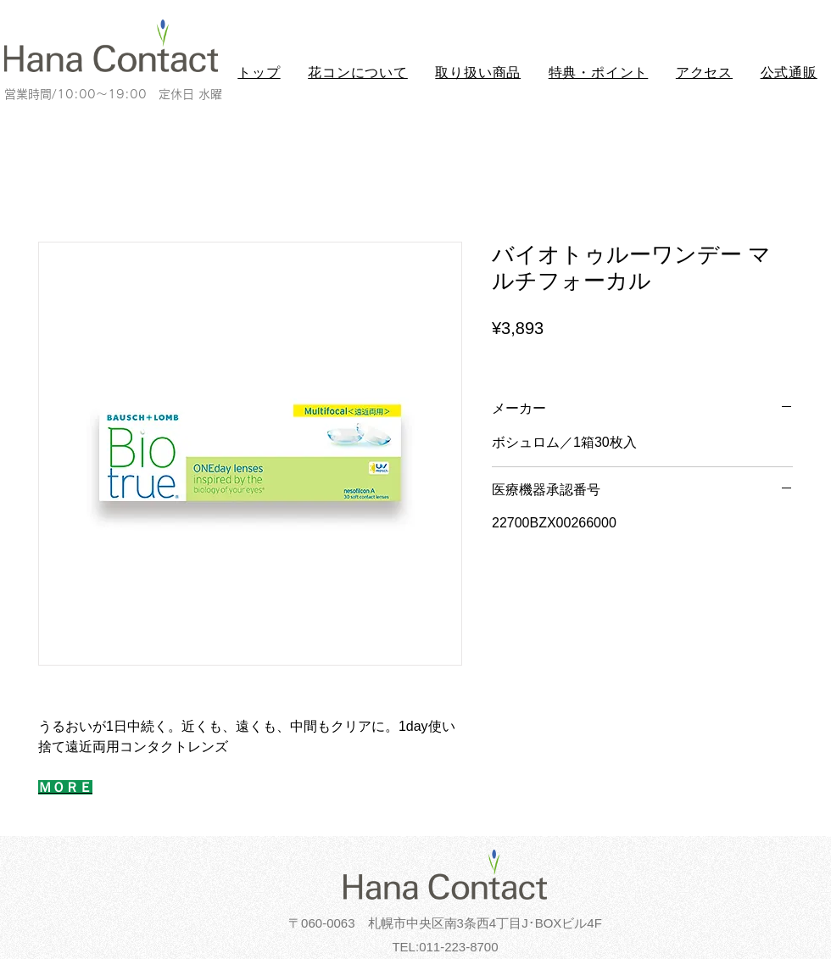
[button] (358, 73)
